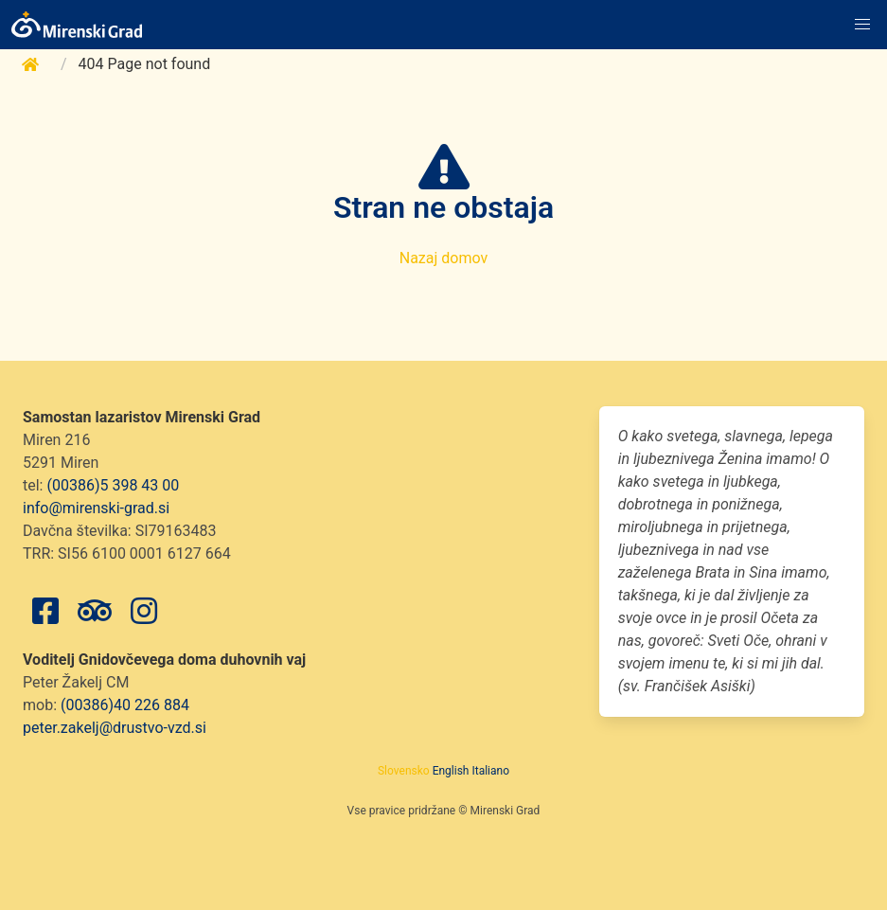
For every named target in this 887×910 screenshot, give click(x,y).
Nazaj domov (443, 258)
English (451, 770)
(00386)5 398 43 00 (112, 485)
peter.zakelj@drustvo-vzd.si (114, 728)
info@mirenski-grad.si (96, 508)
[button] (862, 24)
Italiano (490, 770)
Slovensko (404, 770)
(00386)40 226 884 (125, 705)
